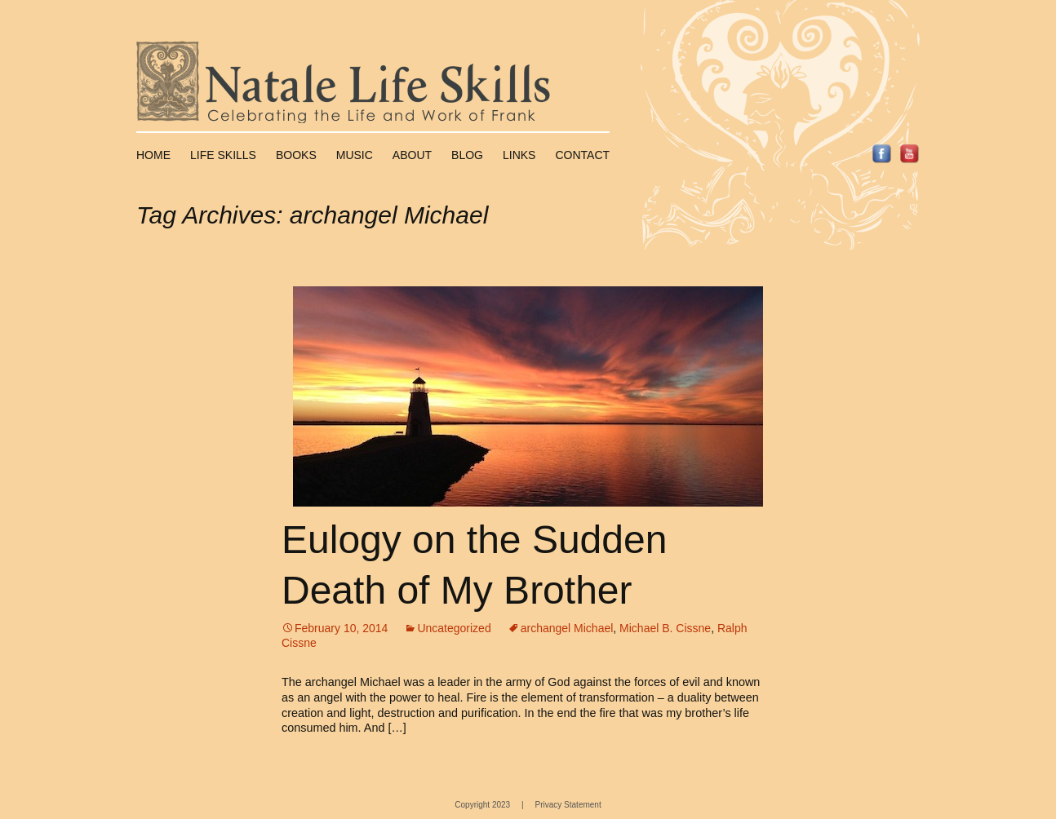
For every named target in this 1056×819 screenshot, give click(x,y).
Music (354, 155)
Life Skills (223, 155)
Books (296, 155)
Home (153, 155)
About (412, 155)
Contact (582, 155)
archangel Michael (567, 628)
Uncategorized (453, 628)
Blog (467, 155)
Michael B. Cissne (665, 628)
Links (519, 155)
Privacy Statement (568, 804)
